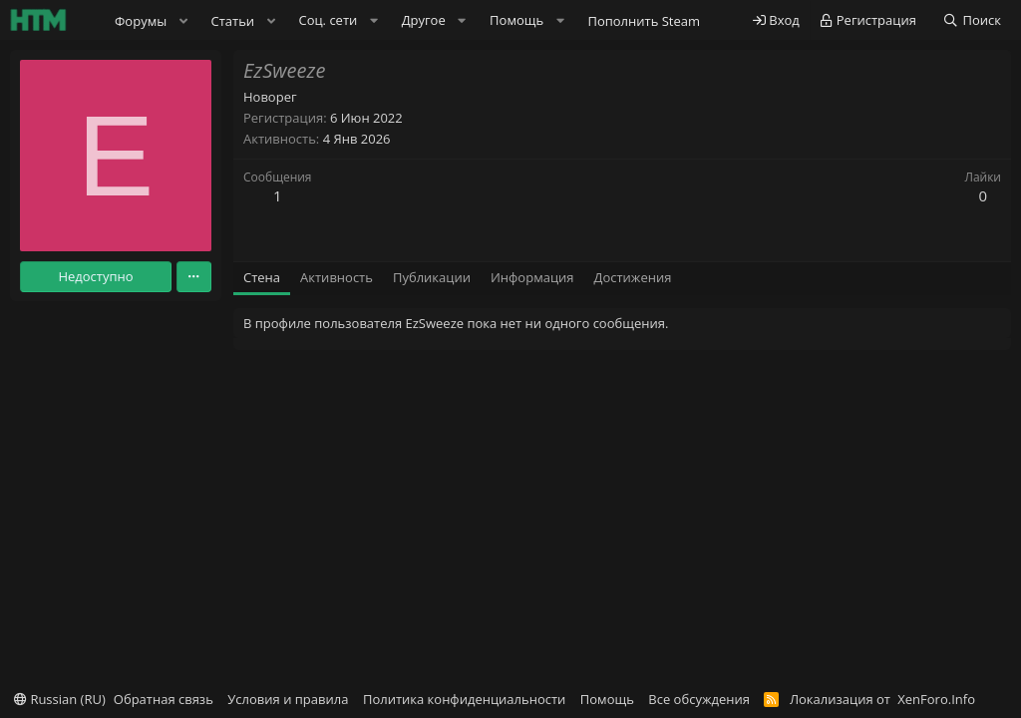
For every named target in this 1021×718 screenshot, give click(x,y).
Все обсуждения (699, 699)
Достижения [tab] (633, 277)
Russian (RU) (60, 699)
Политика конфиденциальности (464, 699)
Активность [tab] (336, 277)
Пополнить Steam (643, 21)
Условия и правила (287, 699)
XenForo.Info (936, 699)
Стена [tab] (261, 277)
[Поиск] (971, 20)
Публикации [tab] (432, 277)
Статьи (233, 21)
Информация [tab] (532, 277)
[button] (183, 21)
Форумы (141, 21)
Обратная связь (163, 699)
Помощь (607, 699)
